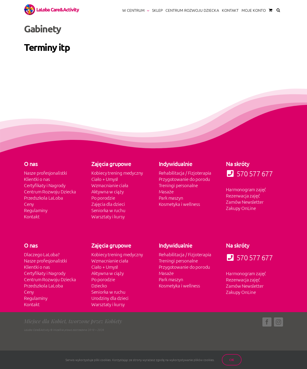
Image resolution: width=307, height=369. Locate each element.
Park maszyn (171, 198)
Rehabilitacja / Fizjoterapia (185, 173)
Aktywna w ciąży (107, 191)
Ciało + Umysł (104, 179)
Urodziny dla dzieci (110, 298)
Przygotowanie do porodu (184, 179)
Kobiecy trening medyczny (117, 173)
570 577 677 (249, 257)
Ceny (29, 204)
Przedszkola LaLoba (43, 198)
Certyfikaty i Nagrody (44, 185)
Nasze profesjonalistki (45, 173)
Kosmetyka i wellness (179, 204)
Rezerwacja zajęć (243, 195)
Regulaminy (35, 210)
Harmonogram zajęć (246, 189)
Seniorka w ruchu (108, 210)
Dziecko (99, 285)
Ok (231, 359)
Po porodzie (103, 198)
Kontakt (32, 216)
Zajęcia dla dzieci (108, 204)
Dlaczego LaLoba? (41, 254)
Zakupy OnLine (241, 208)
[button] (278, 10)
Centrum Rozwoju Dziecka (50, 191)
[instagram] (278, 322)
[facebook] (267, 322)
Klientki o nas (37, 179)
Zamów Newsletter (244, 202)
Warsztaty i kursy (108, 216)
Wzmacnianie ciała (109, 185)
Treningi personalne (178, 185)
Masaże (166, 191)
